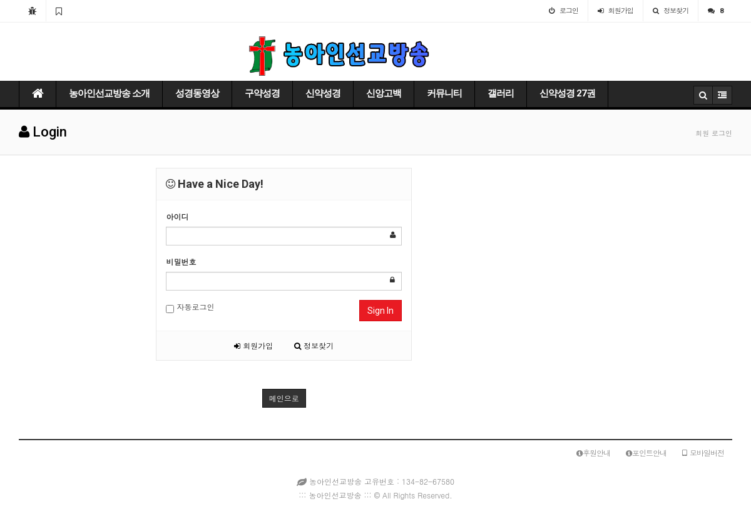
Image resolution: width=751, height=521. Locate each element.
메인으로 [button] (284, 398)
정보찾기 (314, 345)
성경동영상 (197, 93)
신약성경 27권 (567, 93)
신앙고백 (383, 93)
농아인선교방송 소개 (109, 93)
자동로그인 (190, 307)
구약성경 (262, 93)
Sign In (380, 311)
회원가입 (253, 345)
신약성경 (322, 93)
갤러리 (501, 93)
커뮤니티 (444, 93)
